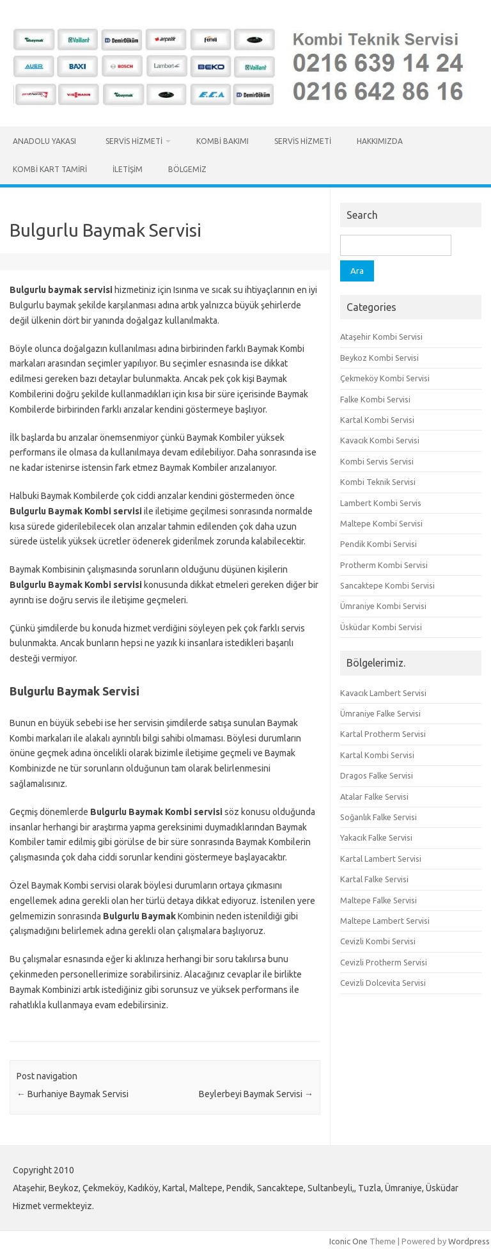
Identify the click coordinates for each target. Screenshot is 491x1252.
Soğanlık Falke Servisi (378, 816)
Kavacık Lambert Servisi (383, 692)
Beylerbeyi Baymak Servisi (256, 1094)
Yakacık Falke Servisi (376, 837)
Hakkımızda (380, 141)
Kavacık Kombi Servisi (379, 440)
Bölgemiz (187, 169)
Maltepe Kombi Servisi (381, 523)
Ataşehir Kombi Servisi (381, 336)
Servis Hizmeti (133, 141)
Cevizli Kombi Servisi (378, 941)
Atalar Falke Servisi (374, 796)
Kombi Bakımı (222, 141)
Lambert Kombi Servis (380, 502)
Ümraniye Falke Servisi (380, 713)
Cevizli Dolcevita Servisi (383, 982)
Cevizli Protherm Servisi (383, 962)
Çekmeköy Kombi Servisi (385, 378)
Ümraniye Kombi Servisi (383, 605)
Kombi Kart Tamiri (50, 169)
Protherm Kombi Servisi (384, 564)
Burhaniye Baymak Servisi (73, 1094)
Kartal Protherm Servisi (383, 733)
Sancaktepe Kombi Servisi (387, 585)
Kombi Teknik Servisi (378, 481)
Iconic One (348, 1241)
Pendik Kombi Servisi (378, 543)
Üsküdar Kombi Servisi (381, 626)
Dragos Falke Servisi (376, 775)
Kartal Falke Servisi (374, 879)
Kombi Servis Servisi (377, 461)
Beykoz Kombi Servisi (379, 357)
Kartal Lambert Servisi (380, 858)
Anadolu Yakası (46, 141)
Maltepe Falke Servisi (378, 900)
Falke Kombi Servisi (375, 399)
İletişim (128, 169)
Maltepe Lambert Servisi (385, 920)
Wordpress (469, 1241)
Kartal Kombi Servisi (377, 419)
